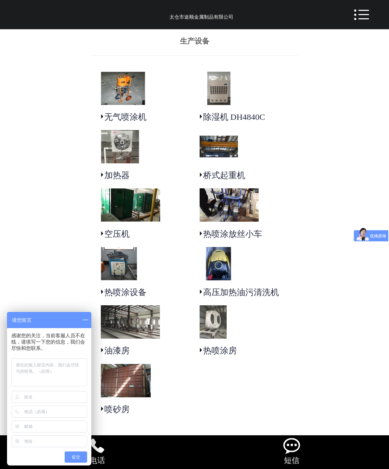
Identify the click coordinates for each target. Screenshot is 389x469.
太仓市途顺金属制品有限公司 (201, 17)
